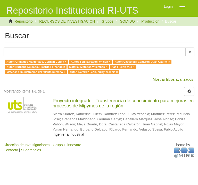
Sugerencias (31, 150)
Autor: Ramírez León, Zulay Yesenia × (93, 71)
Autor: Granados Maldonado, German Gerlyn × (36, 61)
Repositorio (23, 21)
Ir (190, 52)
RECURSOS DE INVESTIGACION (67, 21)
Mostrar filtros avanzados (173, 79)
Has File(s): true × (122, 66)
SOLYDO (127, 21)
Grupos (107, 21)
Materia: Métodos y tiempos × (88, 66)
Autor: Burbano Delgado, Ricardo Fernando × (35, 66)
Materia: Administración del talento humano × (35, 71)
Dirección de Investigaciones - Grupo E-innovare (42, 145)
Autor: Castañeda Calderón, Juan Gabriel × (142, 61)
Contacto (11, 150)
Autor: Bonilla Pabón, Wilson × (90, 61)
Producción (150, 21)
